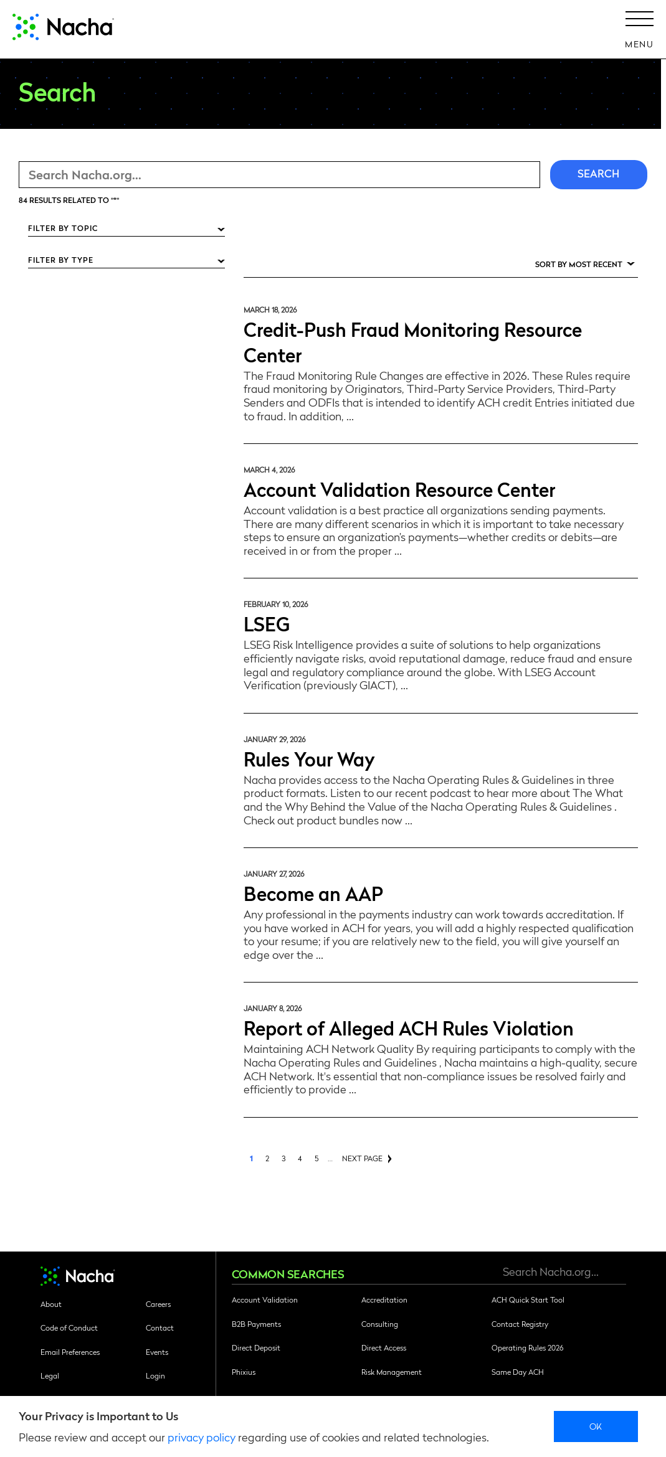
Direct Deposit (256, 1347)
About (51, 1304)
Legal (49, 1375)
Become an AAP (313, 892)
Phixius (243, 1372)
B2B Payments (256, 1324)
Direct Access (383, 1347)
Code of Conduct (69, 1327)
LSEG (267, 623)
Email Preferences (70, 1352)
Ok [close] (595, 1425)
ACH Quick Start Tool (528, 1299)
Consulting (379, 1324)
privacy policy (201, 1437)
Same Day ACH (518, 1372)
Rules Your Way (309, 758)
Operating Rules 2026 (527, 1347)
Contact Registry (520, 1324)
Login (155, 1375)
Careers (158, 1304)
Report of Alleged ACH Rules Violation (409, 1027)
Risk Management (391, 1372)
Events (157, 1352)
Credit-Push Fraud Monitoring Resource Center (413, 341)
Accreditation (384, 1299)
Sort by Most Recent (578, 264)
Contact (160, 1327)
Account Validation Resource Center (399, 488)
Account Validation (265, 1299)
